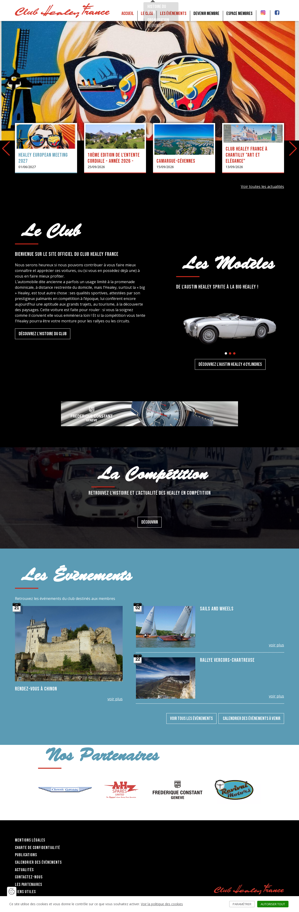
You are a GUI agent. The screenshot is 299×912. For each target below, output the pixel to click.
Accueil (127, 13)
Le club (147, 13)
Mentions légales (30, 840)
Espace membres (239, 13)
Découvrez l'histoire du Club (43, 334)
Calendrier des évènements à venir (251, 718)
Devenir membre (206, 13)
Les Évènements (173, 13)
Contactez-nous (29, 877)
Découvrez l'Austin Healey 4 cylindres (230, 364)
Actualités (24, 869)
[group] (65, 789)
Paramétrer (244, 904)
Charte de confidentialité (37, 847)
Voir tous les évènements (191, 718)
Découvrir (149, 522)
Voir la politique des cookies (162, 904)
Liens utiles (25, 891)
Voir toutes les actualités (262, 186)
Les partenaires (28, 884)
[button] (226, 353)
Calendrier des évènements (38, 862)
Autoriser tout (274, 904)
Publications (26, 854)
